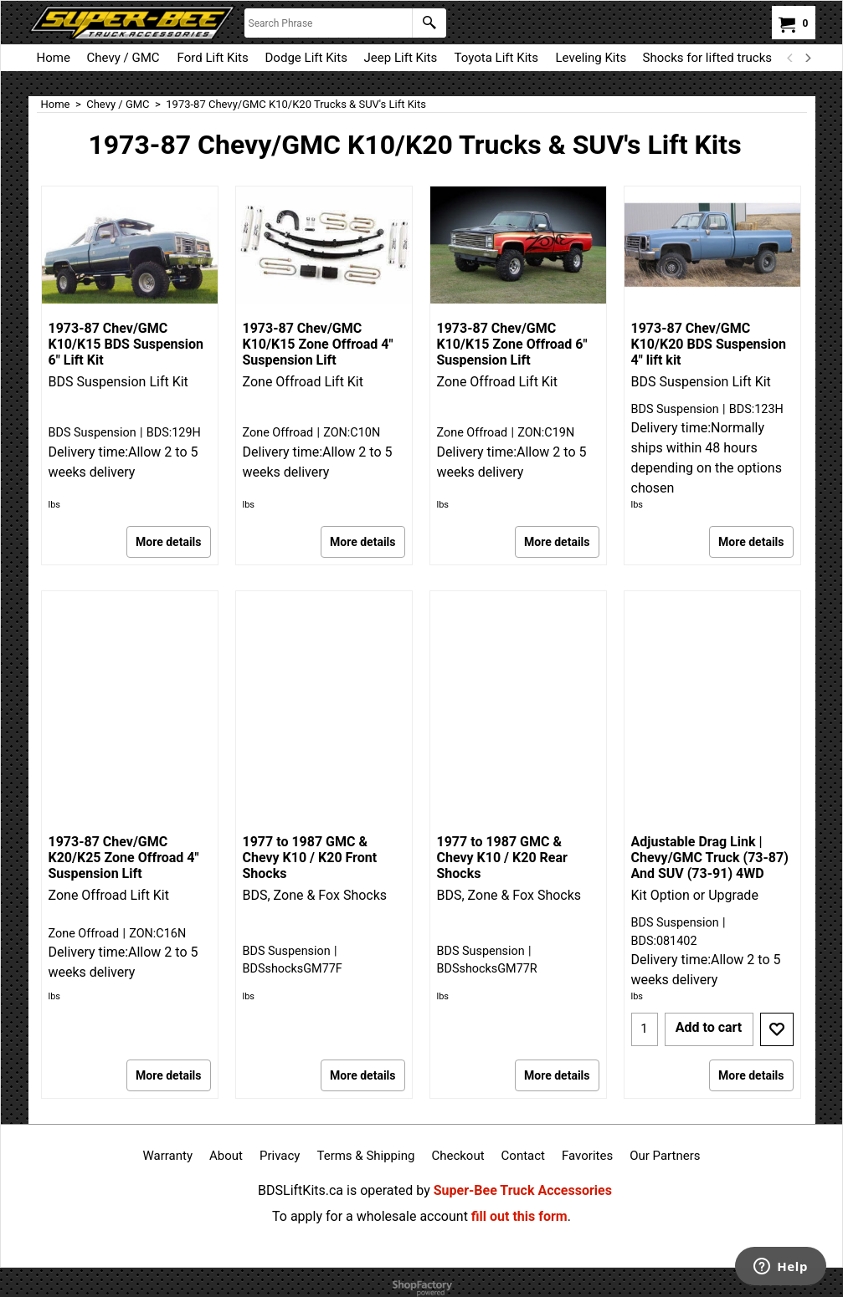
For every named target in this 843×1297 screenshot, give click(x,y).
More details (168, 542)
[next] (807, 57)
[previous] (791, 57)
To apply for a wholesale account (370, 1216)
